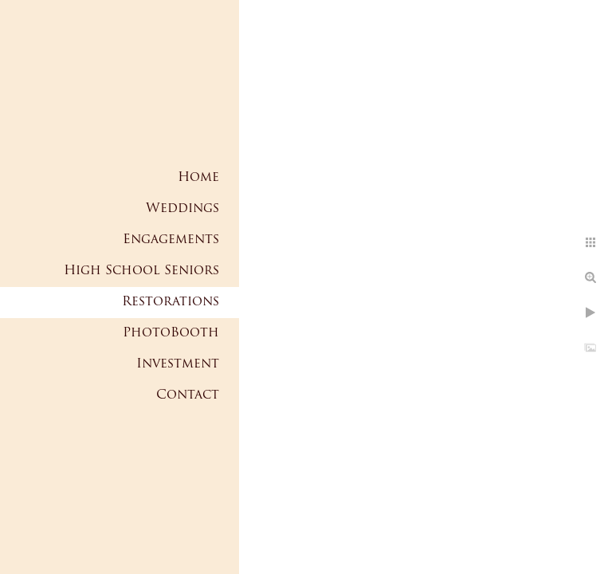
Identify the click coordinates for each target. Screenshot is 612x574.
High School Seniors (141, 271)
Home (198, 177)
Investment (177, 364)
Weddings (182, 208)
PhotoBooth (171, 333)
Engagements (171, 240)
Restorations (170, 302)
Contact (187, 395)
